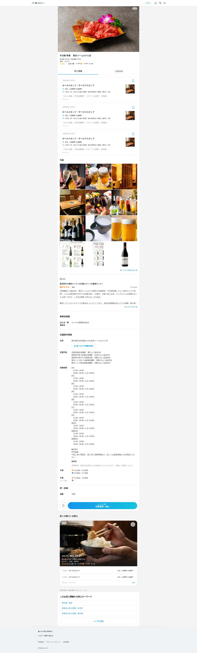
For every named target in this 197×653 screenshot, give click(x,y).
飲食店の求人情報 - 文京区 (72, 608)
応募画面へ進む (102, 505)
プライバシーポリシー (53, 642)
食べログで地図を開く (85, 346)
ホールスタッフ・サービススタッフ (78, 85)
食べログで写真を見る (127, 270)
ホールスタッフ (74, 570)
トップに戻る (98, 621)
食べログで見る (130, 307)
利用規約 (41, 642)
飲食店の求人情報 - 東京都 (72, 613)
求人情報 (78, 71)
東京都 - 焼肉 (67, 603)
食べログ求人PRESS (45, 631)
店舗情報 (119, 71)
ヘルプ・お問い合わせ (45, 636)
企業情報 (66, 642)
